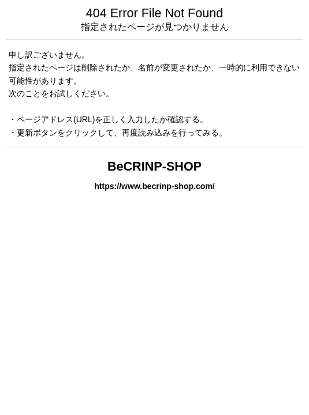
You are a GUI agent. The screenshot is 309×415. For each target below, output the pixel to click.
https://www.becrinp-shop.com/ (154, 186)
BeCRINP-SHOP (154, 166)
